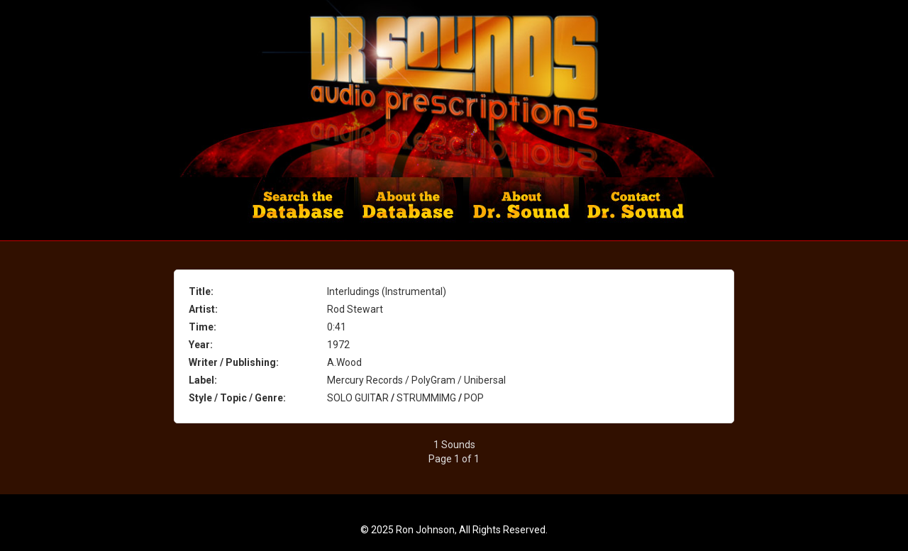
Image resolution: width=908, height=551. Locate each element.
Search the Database (301, 208)
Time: (202, 327)
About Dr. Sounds (521, 208)
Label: (203, 380)
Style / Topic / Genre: (237, 397)
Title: (201, 291)
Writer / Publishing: (234, 362)
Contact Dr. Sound (634, 208)
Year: (201, 344)
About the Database (409, 208)
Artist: (203, 309)
